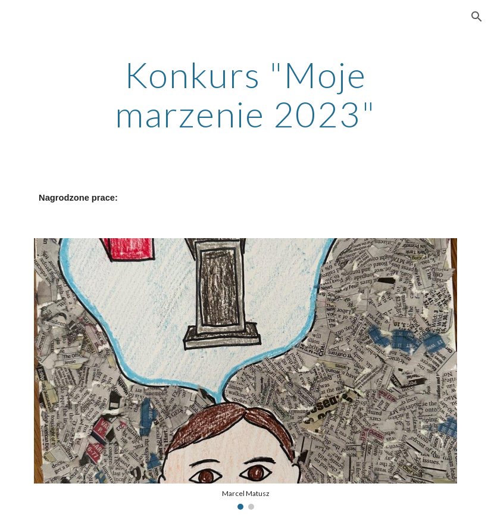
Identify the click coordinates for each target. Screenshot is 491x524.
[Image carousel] (245, 374)
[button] (476, 16)
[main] (245, 94)
